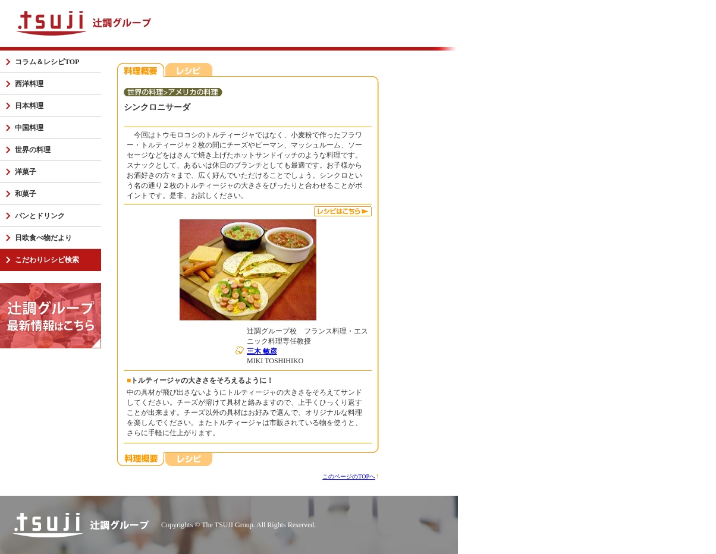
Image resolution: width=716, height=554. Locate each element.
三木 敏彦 (262, 351)
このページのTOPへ (348, 476)
